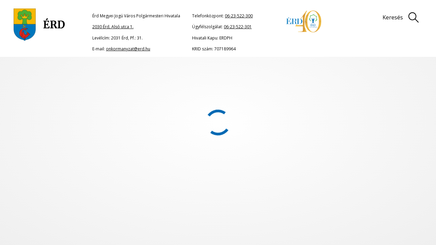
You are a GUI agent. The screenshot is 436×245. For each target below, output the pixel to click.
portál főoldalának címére (86, 118)
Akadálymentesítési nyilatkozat (199, 216)
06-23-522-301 (238, 27)
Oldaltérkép (175, 202)
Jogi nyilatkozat (242, 202)
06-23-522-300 (239, 16)
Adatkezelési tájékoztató (387, 202)
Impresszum (309, 202)
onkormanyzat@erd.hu (128, 49)
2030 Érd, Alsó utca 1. (113, 27)
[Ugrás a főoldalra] (39, 25)
